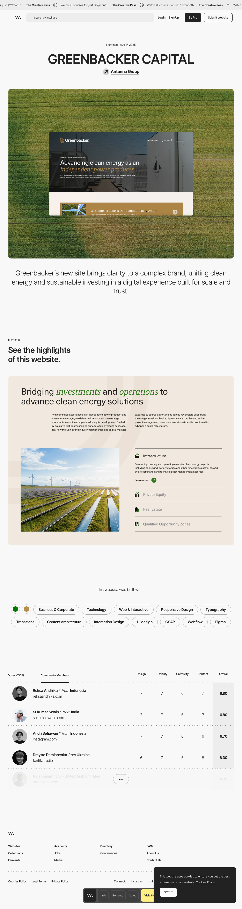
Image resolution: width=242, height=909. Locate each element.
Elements (117, 895)
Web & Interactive (133, 609)
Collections (15, 853)
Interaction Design (109, 622)
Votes (133, 895)
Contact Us (154, 860)
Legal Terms (38, 881)
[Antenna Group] (121, 71)
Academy (60, 846)
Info (104, 895)
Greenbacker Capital (121, 59)
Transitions (25, 622)
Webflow (195, 622)
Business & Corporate (56, 609)
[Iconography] (121, 461)
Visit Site (149, 895)
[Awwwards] (18, 17)
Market (59, 860)
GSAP (170, 622)
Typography (216, 609)
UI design (145, 622)
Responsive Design (177, 609)
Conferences (108, 853)
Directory (106, 846)
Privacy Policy (59, 881)
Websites (14, 846)
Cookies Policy (17, 881)
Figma (220, 622)
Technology (96, 609)
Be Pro (193, 17)
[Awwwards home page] (90, 895)
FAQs (150, 846)
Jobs (57, 853)
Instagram (137, 881)
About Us (153, 853)
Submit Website (218, 17)
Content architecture (64, 622)
